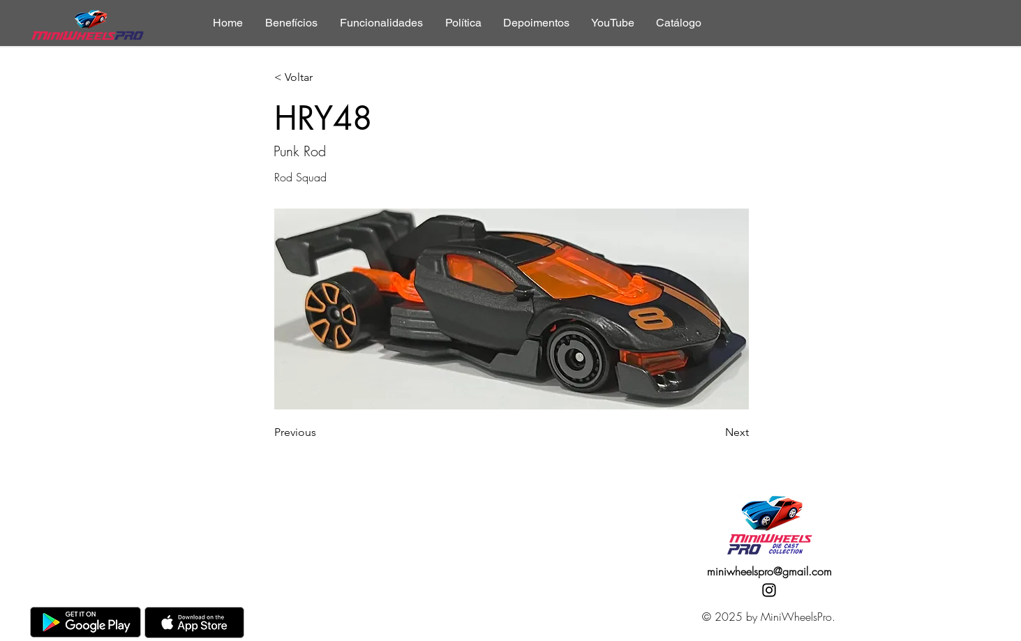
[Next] (714, 432)
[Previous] (320, 432)
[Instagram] (769, 590)
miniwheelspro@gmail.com (769, 571)
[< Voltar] (320, 78)
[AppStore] (194, 622)
